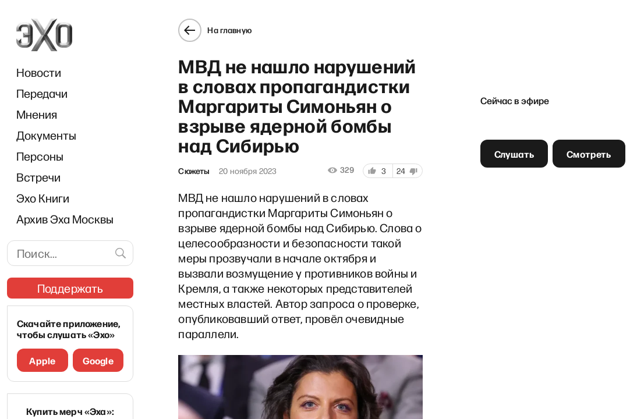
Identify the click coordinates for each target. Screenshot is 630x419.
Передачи (42, 93)
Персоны (39, 156)
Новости (38, 72)
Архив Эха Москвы (65, 218)
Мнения (36, 114)
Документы (46, 135)
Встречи (38, 176)
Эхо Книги (42, 197)
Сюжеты (194, 171)
